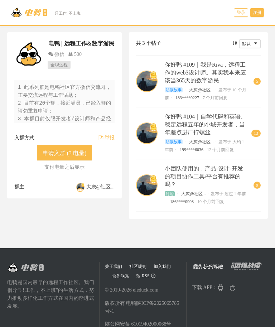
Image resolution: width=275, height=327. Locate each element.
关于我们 (113, 266)
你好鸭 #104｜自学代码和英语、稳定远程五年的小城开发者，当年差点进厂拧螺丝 (205, 124)
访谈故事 (174, 90)
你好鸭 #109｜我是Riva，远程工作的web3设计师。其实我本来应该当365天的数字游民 (205, 72)
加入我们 (162, 266)
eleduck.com (145, 290)
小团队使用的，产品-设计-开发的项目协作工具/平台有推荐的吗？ (204, 176)
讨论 (170, 194)
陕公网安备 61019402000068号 (138, 324)
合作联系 (120, 276)
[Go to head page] (46, 12)
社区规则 (137, 266)
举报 (106, 137)
